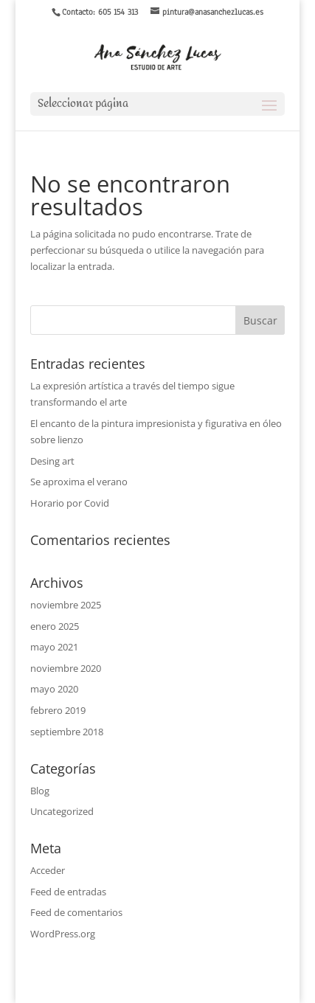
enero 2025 (54, 626)
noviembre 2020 (65, 668)
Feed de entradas (68, 891)
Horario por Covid (69, 503)
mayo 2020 (54, 688)
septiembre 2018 (66, 731)
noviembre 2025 (65, 604)
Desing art (52, 461)
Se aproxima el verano (79, 481)
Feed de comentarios (76, 912)
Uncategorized (62, 811)
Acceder (47, 870)
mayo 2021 (54, 646)
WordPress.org (62, 933)
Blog (39, 790)
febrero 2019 (58, 710)
